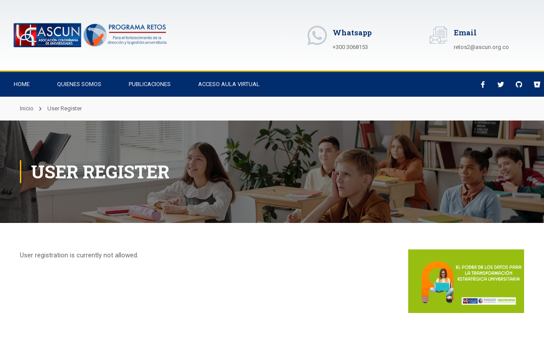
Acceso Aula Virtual (229, 84)
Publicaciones (150, 84)
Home (22, 84)
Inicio (27, 108)
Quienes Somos (79, 84)
